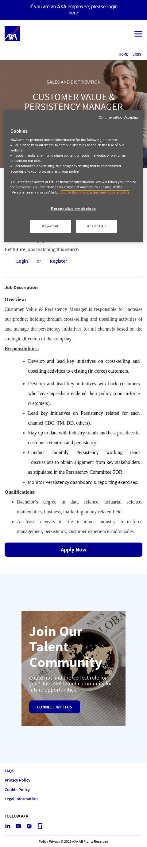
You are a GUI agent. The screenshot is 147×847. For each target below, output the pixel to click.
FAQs (9, 771)
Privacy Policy (17, 780)
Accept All (96, 226)
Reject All (51, 226)
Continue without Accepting (119, 118)
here (73, 13)
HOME (123, 54)
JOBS (137, 54)
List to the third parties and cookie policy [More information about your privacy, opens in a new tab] (95, 192)
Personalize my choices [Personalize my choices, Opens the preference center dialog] (73, 208)
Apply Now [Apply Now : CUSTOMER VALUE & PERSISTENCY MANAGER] (74, 549)
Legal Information (21, 799)
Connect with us (54, 707)
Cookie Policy (17, 789)
